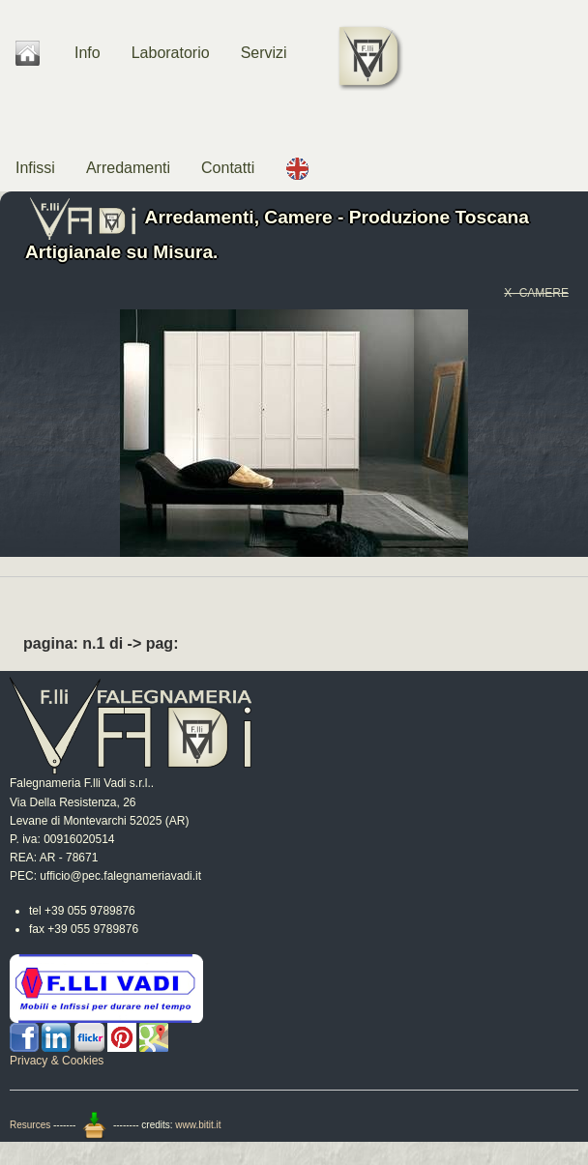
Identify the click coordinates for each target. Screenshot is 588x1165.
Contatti (227, 168)
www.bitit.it (197, 1125)
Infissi (35, 168)
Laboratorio (171, 52)
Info (87, 52)
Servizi (264, 52)
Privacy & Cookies (56, 1060)
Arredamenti (128, 168)
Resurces (30, 1125)
